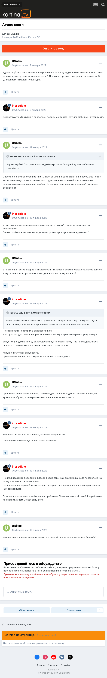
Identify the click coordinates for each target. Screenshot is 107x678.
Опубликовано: (29, 65)
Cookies (66, 665)
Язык (41, 665)
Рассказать (27, 610)
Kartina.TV (53, 669)
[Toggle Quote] (8, 156)
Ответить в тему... (19, 591)
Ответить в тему (53, 48)
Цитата (15, 91)
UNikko (15, 33)
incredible (40, 156)
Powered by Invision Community (53, 672)
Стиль (52, 665)
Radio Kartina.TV (30, 37)
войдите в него (33, 570)
